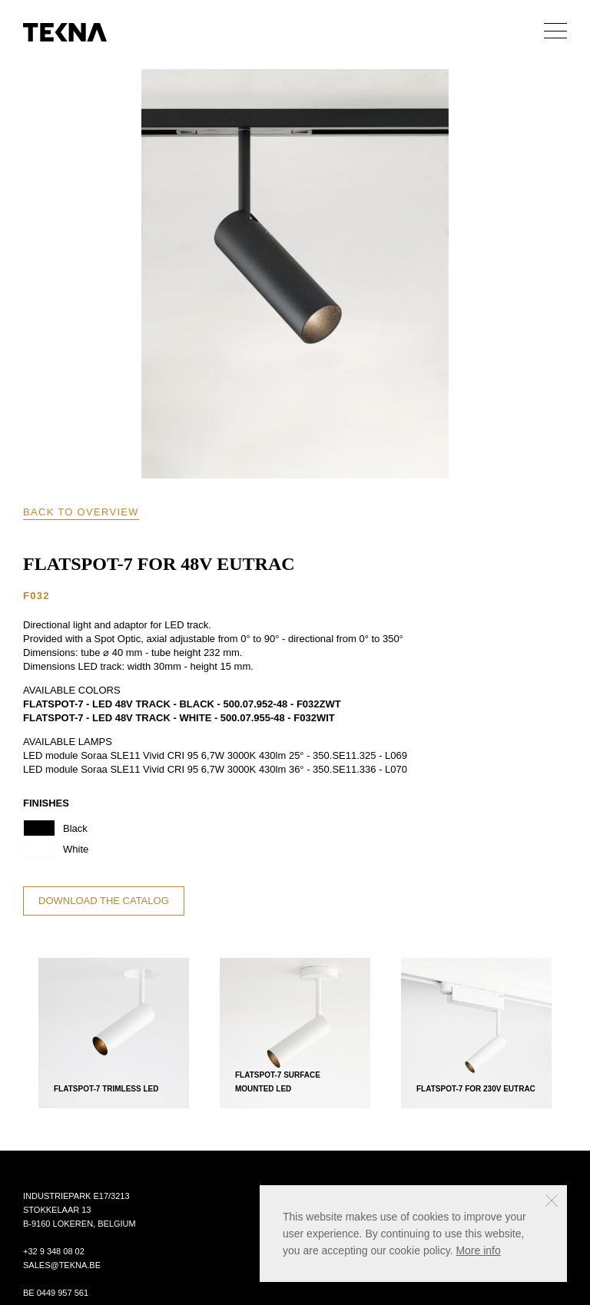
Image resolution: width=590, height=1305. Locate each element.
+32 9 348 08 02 (54, 1251)
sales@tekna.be (62, 1265)
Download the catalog (103, 900)
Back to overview (81, 512)
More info (478, 1250)
